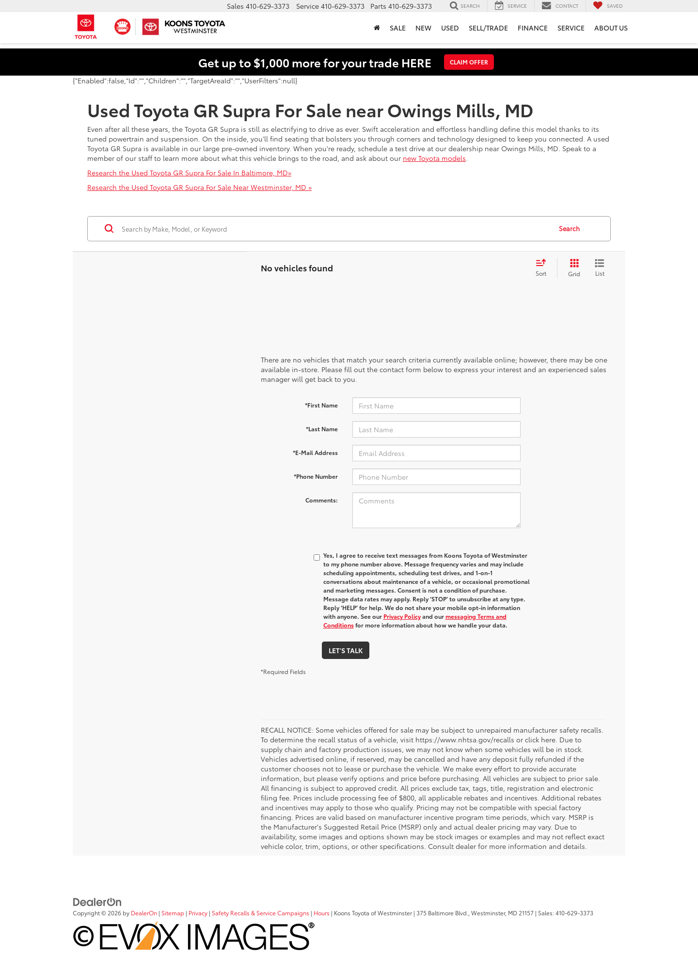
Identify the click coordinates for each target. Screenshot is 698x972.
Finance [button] (533, 27)
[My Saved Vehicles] (608, 6)
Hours (322, 913)
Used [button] (450, 27)
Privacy (198, 913)
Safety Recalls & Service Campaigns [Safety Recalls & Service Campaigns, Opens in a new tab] (260, 913)
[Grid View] (572, 268)
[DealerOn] (97, 901)
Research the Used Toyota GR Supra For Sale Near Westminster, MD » (199, 187)
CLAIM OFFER (469, 62)
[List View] (599, 268)
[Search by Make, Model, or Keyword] (335, 228)
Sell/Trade (488, 27)
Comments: (321, 500)
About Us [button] (611, 27)
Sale (398, 27)
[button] (377, 27)
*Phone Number (316, 476)
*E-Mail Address (315, 452)
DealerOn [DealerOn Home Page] (144, 913)
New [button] (423, 27)
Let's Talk (346, 650)
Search (569, 228)
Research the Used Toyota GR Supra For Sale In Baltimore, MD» (189, 172)
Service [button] (571, 27)
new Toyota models (434, 158)
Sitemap (172, 913)
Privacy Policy (402, 616)
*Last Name (322, 428)
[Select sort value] (544, 268)
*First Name (321, 405)
